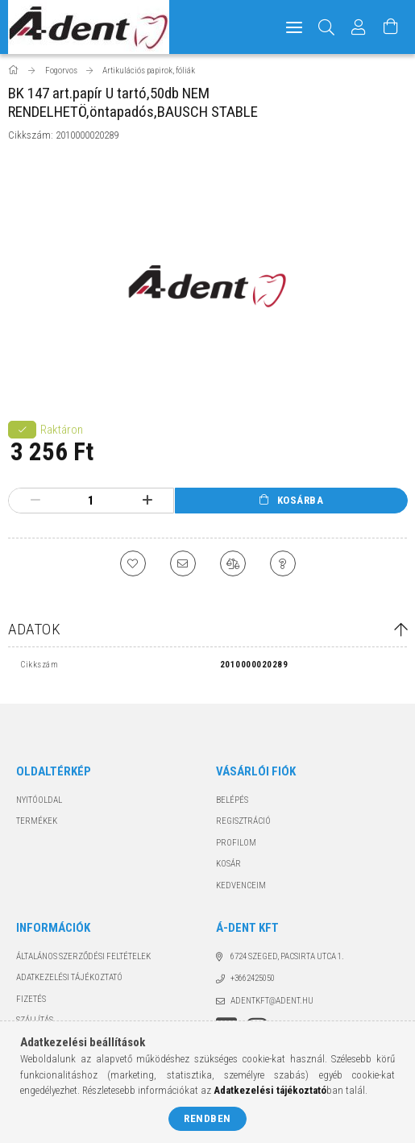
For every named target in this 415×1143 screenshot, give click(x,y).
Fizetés (31, 999)
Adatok (34, 629)
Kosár (228, 863)
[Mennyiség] (91, 500)
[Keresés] (326, 27)
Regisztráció (243, 821)
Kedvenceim (241, 885)
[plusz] (148, 500)
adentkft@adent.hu (271, 1000)
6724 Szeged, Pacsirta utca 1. (287, 956)
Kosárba (300, 500)
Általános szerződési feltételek (83, 956)
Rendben (207, 1118)
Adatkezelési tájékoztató (69, 977)
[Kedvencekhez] (133, 563)
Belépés (232, 800)
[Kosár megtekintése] (391, 27)
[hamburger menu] (294, 27)
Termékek (36, 821)
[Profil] (358, 27)
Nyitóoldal (39, 800)
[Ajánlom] (183, 563)
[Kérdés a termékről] (283, 563)
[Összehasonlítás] (233, 563)
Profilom (236, 843)
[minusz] (35, 500)
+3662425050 (252, 978)
